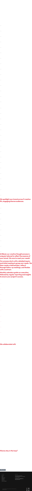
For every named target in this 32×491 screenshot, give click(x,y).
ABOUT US (3, 475)
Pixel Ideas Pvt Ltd (4, 489)
